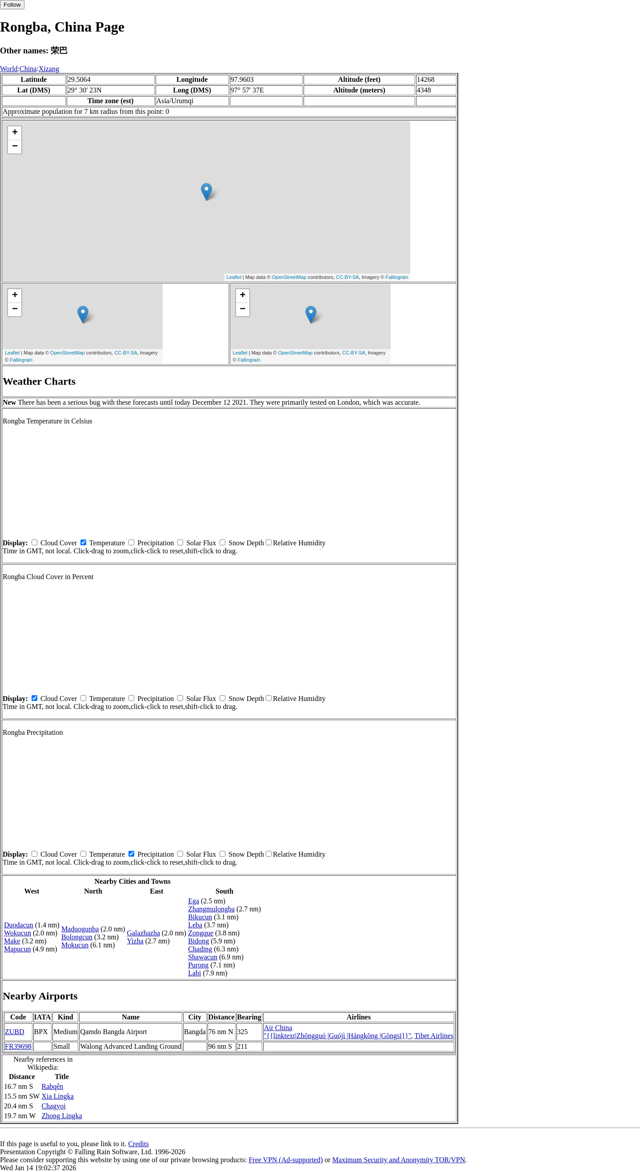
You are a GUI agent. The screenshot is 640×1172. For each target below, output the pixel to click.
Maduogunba (80, 929)
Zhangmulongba (211, 909)
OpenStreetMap (289, 277)
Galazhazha (143, 933)
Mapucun (17, 949)
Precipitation (155, 543)
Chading (200, 949)
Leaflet (234, 277)
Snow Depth (246, 543)
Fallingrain (397, 277)
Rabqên (52, 1086)
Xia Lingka (57, 1096)
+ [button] (15, 133)
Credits (138, 1144)
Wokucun (17, 933)
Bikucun (200, 917)
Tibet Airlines (434, 1035)
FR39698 (18, 1046)
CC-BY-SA (347, 277)
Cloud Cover (58, 543)
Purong (198, 965)
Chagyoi (53, 1106)
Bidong (198, 941)
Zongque (200, 933)
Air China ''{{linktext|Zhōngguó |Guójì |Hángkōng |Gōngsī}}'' (337, 1031)
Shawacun (202, 957)
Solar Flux (201, 543)
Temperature (107, 543)
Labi (194, 973)
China (28, 68)
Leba (195, 925)
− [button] (15, 146)
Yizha (135, 941)
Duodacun (18, 925)
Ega (193, 901)
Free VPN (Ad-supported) (285, 1160)
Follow (12, 4)
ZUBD (14, 1031)
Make (12, 941)
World (9, 68)
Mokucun (74, 945)
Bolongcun (76, 937)
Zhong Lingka (61, 1116)
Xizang (49, 68)
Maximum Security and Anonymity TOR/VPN (398, 1160)
